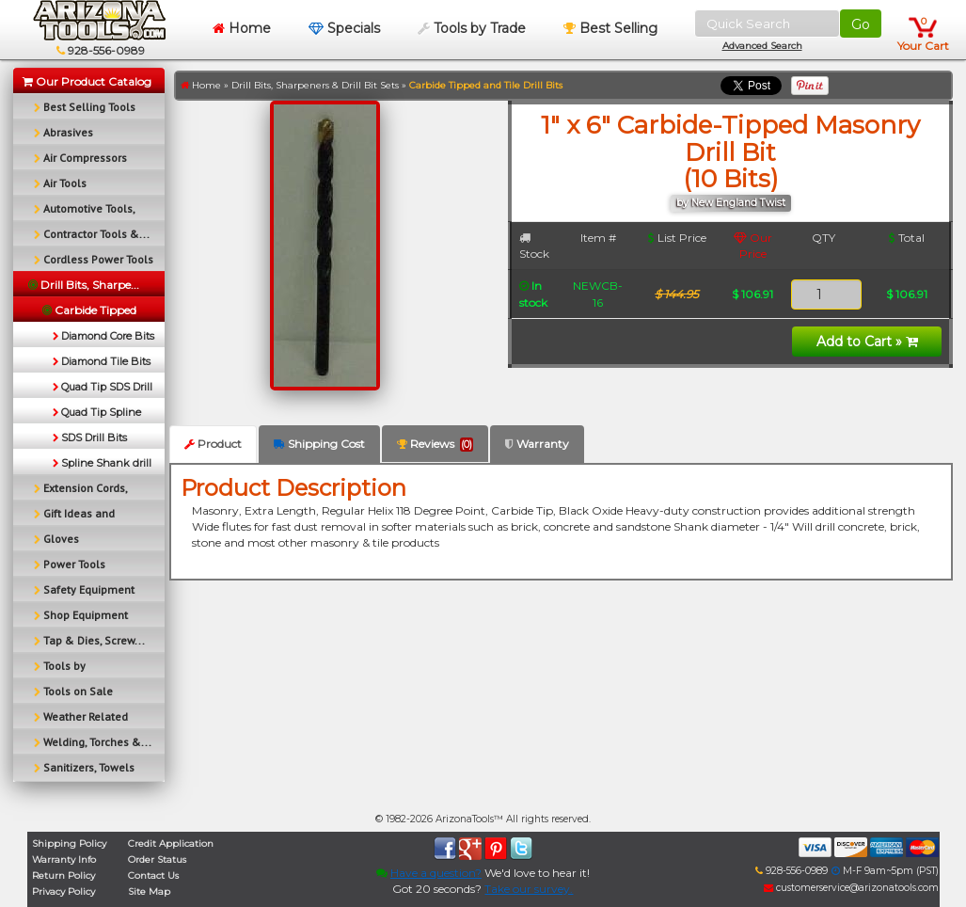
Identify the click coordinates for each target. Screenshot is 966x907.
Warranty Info (64, 859)
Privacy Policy (63, 891)
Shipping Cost (319, 444)
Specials (344, 28)
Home (242, 28)
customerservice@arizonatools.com (851, 888)
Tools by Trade (472, 28)
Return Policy (63, 875)
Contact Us (153, 875)
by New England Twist (730, 203)
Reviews (435, 444)
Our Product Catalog (87, 81)
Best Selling (610, 28)
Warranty (537, 444)
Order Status (157, 859)
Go (860, 24)
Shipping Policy (69, 843)
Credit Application (171, 843)
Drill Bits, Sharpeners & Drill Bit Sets (315, 85)
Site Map (149, 891)
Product (213, 444)
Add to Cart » (867, 341)
